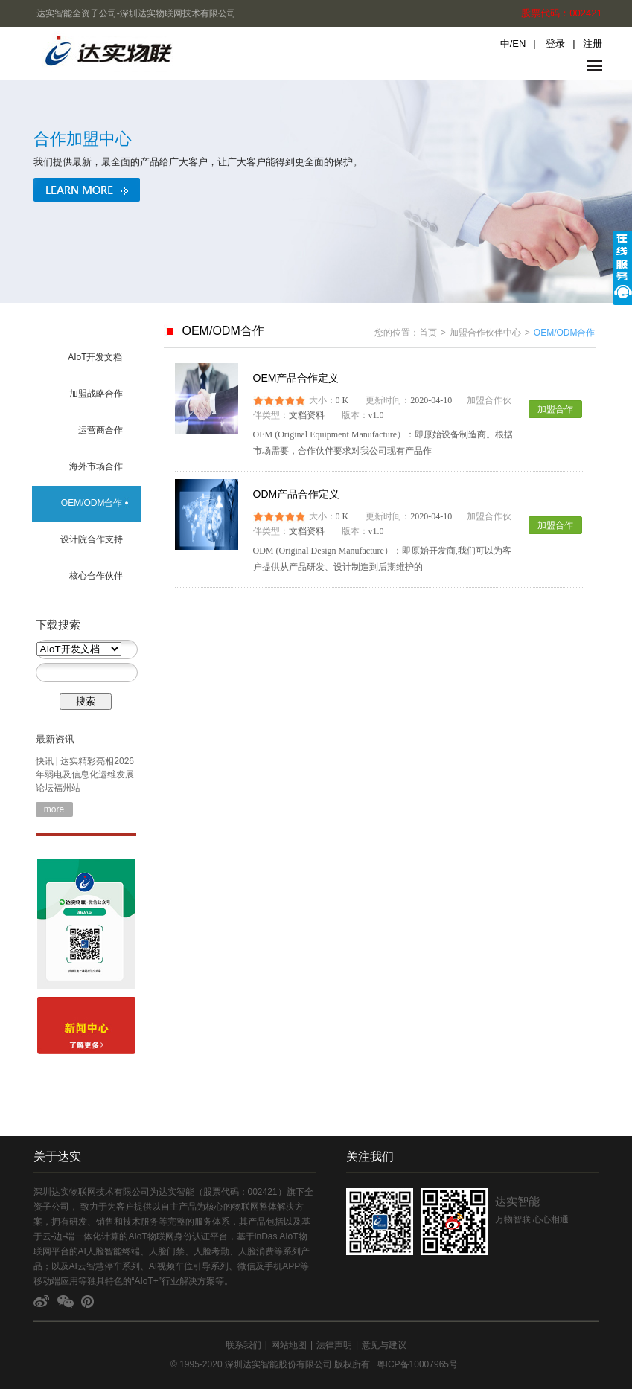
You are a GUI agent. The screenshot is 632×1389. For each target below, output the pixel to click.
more (54, 809)
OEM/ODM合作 (92, 503)
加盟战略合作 (96, 393)
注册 (592, 43)
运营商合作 (100, 430)
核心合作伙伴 (96, 576)
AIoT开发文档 (95, 357)
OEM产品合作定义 (296, 378)
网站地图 (289, 1345)
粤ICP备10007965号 (417, 1364)
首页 (428, 332)
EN (519, 43)
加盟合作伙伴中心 (485, 332)
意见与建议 (384, 1345)
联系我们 (243, 1345)
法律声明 (334, 1345)
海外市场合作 (96, 466)
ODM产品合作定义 (296, 494)
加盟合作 (555, 409)
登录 (555, 43)
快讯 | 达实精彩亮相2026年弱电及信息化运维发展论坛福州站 (85, 774)
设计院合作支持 (91, 539)
